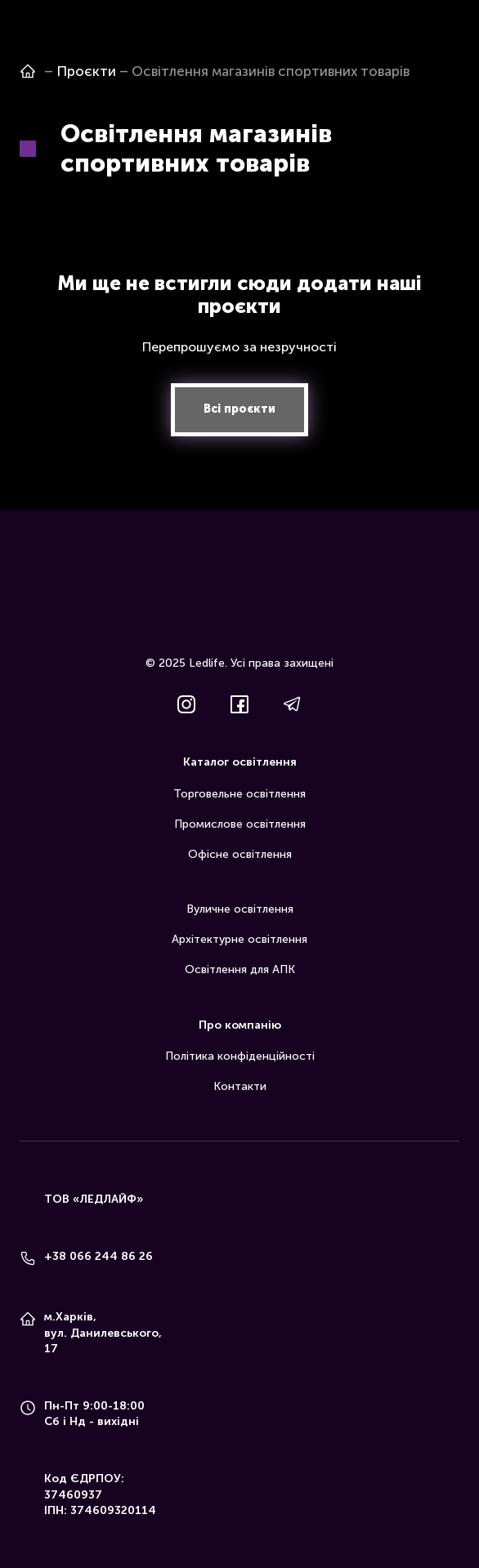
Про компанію (240, 1025)
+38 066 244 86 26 (98, 1256)
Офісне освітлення (240, 854)
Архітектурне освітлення (239, 939)
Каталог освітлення (240, 762)
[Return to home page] (239, 603)
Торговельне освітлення (239, 794)
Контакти (239, 1086)
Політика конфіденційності (240, 1056)
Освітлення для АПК (240, 969)
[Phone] (28, 1258)
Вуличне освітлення (239, 909)
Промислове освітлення (240, 824)
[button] (239, 409)
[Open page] (28, 71)
